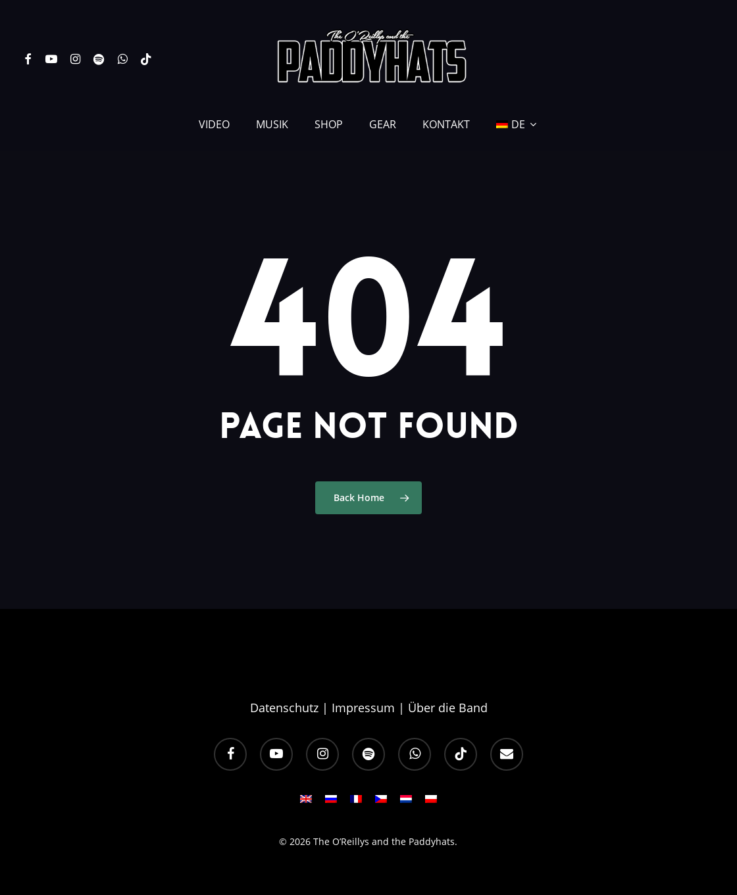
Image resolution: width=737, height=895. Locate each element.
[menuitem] (517, 124)
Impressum (363, 707)
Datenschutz (284, 707)
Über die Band (448, 707)
